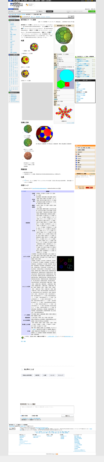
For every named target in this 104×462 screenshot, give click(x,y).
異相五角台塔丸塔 (42, 274)
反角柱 (41, 327)
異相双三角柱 (38, 270)
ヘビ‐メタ (52, 375)
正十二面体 (42, 143)
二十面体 (43, 324)
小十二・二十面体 (47, 232)
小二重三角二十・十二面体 (48, 215)
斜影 (77, 87)
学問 (11, 36)
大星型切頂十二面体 (41, 243)
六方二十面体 (60, 101)
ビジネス (12, 23)
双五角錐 (50, 264)
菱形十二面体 (40, 255)
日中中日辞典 (31, 0)
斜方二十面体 (41, 235)
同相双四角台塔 (52, 270)
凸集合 (58, 104)
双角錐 (38, 327)
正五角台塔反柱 (47, 268)
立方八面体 (48, 198)
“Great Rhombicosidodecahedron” (39, 188)
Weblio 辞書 (89, 0)
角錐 (32, 327)
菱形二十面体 (49, 314)
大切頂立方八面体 (51, 213)
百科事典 (23, 14)
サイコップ (60, 375)
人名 (11, 49)
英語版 (34, 329)
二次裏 (44, 375)
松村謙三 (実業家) (81, 149)
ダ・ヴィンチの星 (50, 331)
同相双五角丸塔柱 (44, 279)
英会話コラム (13, 94)
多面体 (47, 191)
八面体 (51, 322)
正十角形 (59, 61)
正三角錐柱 (41, 262)
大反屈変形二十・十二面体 (48, 250)
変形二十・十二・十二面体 (44, 228)
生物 (11, 45)
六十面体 (39, 326)
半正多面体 (59, 54)
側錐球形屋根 (51, 309)
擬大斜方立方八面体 (41, 329)
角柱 (35, 327)
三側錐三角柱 (38, 284)
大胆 (78, 168)
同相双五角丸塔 (49, 274)
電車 (11, 27)
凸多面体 (40, 332)
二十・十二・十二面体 (81, 63)
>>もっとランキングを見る (89, 170)
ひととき (79, 164)
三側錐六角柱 (51, 285)
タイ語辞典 (76, 446)
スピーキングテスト (15, 101)
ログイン (83, 0)
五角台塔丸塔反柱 (35, 282)
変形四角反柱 (40, 309)
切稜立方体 (37, 331)
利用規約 (21, 439)
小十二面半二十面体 (40, 240)
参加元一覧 (23, 426)
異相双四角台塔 (34, 272)
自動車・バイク (13, 29)
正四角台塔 (48, 260)
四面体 (36, 322)
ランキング (43, 16)
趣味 (11, 42)
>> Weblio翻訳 (92, 173)
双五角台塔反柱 (51, 280)
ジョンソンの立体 (26, 286)
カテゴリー (48, 16)
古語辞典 (43, 0)
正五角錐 (38, 260)
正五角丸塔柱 (50, 267)
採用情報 (62, 438)
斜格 (77, 101)
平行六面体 (33, 314)
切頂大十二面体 (42, 220)
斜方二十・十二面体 (28, 149)
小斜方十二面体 (39, 222)
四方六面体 (45, 253)
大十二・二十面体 (49, 240)
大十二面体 (46, 205)
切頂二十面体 (43, 198)
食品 (11, 47)
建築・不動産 (13, 34)
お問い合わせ (49, 435)
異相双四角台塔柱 (50, 275)
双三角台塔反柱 (36, 280)
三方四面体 (33, 253)
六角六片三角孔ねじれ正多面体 (41, 321)
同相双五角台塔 (42, 272)
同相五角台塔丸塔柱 (51, 277)
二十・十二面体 (27, 135)
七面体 (47, 322)
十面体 (54, 322)
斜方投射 (78, 96)
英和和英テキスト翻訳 (27, 404)
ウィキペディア (26, 16)
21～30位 (88, 147)
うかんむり (80, 152)
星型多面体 (27, 317)
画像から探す (35, 437)
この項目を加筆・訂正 (52, 336)
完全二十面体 (44, 317)
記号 (10, 90)
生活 (11, 39)
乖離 (78, 162)
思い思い (79, 166)
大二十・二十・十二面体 (48, 230)
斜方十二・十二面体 (50, 220)
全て (10, 21)
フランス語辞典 (77, 443)
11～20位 (83, 147)
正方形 (58, 58)
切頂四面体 (38, 196)
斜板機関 (78, 99)
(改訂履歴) (42, 428)
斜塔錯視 (78, 84)
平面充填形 (36, 334)
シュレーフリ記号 (55, 92)
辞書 (10, 0)
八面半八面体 (39, 208)
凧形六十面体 (36, 257)
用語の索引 (38, 16)
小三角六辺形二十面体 (36, 317)
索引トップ (33, 16)
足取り (79, 160)
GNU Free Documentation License (41, 427)
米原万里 (37, 375)
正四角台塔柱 (37, 267)
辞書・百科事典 (17, 14)
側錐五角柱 (44, 284)
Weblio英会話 (14, 96)
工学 (11, 32)
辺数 (55, 63)
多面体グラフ (80, 59)
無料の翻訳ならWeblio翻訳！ (31, 5)
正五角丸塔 (35, 262)
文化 (11, 37)
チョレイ (79, 158)
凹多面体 (44, 332)
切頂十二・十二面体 (25, 67)
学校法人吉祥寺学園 (27, 375)
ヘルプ (94, 0)
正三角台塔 (43, 260)
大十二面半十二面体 (45, 247)
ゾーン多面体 (66, 54)
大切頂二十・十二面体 (26, 80)
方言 (11, 50)
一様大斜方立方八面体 (47, 212)
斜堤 (77, 82)
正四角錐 (33, 260)
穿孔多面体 (43, 331)
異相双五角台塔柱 (42, 277)
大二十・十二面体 (46, 233)
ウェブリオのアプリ (37, 435)
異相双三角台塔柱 (42, 275)
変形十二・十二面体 (48, 222)
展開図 (63, 121)
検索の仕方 (22, 437)
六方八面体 (42, 257)
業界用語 (12, 24)
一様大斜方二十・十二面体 (29, 174)
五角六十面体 (38, 258)
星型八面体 (50, 317)
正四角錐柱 (46, 262)
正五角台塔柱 (43, 267)
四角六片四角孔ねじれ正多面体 (38, 319)
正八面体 (47, 193)
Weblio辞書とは (22, 435)
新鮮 (78, 154)
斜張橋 (78, 85)
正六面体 (43, 193)
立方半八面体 (49, 210)
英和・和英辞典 (24, 0)
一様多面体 (27, 222)
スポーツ (12, 44)
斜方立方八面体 (43, 200)
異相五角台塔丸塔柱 (35, 279)
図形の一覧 (79, 73)
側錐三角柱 (49, 282)
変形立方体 (40, 203)
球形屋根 (45, 309)
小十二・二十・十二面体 (45, 218)
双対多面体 (49, 332)
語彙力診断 (13, 99)
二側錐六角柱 (44, 285)
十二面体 (34, 324)
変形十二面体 (46, 203)
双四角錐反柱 (48, 265)
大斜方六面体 (39, 215)
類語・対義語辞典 (16, 0)
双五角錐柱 (42, 265)
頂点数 (55, 65)
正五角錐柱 (52, 262)
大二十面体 (39, 207)
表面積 (25, 50)
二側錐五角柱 (50, 284)
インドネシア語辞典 (78, 444)
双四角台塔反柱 (44, 280)
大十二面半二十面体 (52, 242)
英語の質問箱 (13, 98)
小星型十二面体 (39, 205)
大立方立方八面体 (42, 210)
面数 (55, 56)
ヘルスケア (12, 41)
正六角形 (59, 59)
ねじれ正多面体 (26, 320)
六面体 (43, 322)
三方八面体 (39, 253)
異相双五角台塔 (49, 272)
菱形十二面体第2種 (41, 314)
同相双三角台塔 (45, 270)
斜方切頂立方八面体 (28, 172)
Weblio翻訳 (76, 439)
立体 (41, 35)
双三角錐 (45, 264)
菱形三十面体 (66, 143)
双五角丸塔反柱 (43, 282)
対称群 (55, 99)
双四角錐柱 (36, 265)
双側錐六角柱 (38, 285)
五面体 (40, 322)
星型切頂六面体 (43, 213)
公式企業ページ (63, 435)
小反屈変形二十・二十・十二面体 (47, 248)
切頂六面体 (44, 196)
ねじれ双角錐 (47, 327)
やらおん (79, 156)
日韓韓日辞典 (37, 0)
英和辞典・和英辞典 (78, 438)
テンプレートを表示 (70, 122)
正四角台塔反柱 (40, 268)
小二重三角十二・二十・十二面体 (47, 225)
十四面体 (38, 324)
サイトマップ (22, 442)
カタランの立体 (26, 256)
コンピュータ (13, 26)
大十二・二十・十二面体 (50, 238)
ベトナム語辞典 (77, 447)
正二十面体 (53, 143)
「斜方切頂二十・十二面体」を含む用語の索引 (31, 418)
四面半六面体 (46, 208)
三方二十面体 (51, 253)
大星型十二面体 (52, 205)
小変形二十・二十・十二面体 (83, 76)
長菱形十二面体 (37, 315)
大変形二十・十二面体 (49, 235)
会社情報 (62, 437)
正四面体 (38, 193)
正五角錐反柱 (40, 264)
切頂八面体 (49, 196)
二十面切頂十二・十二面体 (27, 53)
